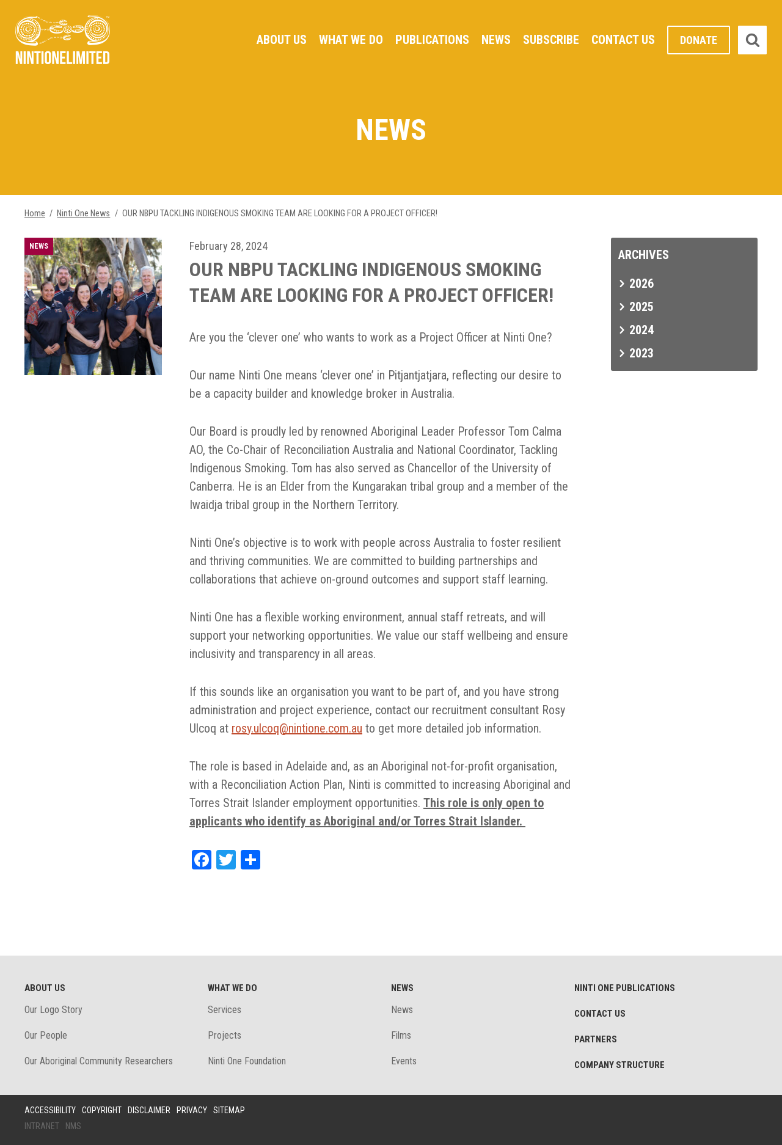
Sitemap (229, 1110)
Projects (224, 1035)
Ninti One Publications (624, 987)
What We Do (351, 39)
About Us (282, 39)
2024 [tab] (641, 330)
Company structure (619, 1064)
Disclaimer (149, 1110)
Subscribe (551, 39)
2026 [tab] (641, 283)
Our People (45, 1035)
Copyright (102, 1110)
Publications (432, 39)
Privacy (192, 1110)
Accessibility (50, 1110)
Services (224, 1009)
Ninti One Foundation (247, 1061)
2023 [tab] (641, 353)
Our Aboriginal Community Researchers (98, 1061)
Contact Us (623, 39)
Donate (698, 40)
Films (401, 1035)
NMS (73, 1126)
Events (404, 1061)
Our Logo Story (53, 1009)
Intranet (41, 1126)
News (496, 39)
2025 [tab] (641, 306)
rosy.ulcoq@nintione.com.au (297, 728)
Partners (595, 1039)
